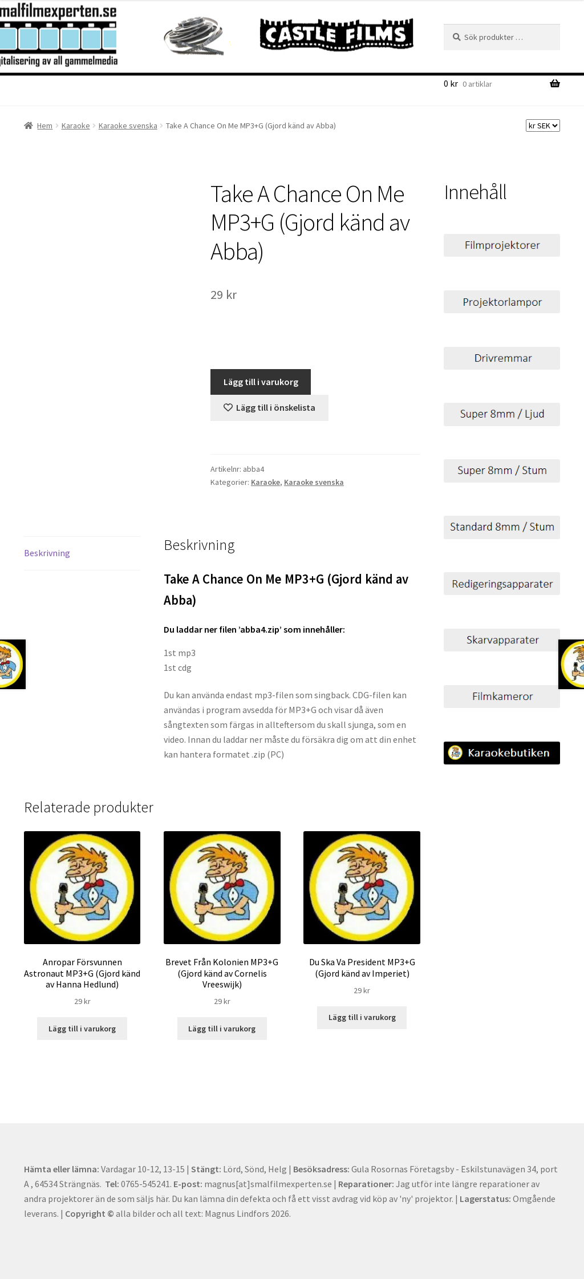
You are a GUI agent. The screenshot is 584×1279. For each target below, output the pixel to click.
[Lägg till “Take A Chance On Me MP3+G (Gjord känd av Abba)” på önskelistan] (269, 408)
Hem (44, 125)
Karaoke (76, 125)
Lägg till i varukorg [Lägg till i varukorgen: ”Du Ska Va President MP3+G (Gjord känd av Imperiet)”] (362, 1017)
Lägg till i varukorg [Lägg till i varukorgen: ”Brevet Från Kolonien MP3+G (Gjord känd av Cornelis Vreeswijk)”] (222, 1028)
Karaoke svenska (128, 125)
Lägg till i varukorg (261, 381)
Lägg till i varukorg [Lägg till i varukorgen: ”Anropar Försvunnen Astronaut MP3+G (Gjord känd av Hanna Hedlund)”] (82, 1028)
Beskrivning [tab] (47, 552)
